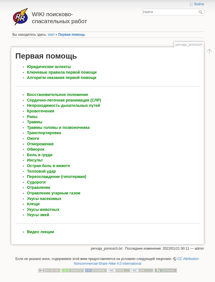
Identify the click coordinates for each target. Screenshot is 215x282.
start (51, 35)
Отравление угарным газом (53, 193)
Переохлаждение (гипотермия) (56, 176)
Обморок (35, 149)
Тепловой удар (41, 171)
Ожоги (33, 138)
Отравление (38, 187)
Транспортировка (44, 133)
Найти (201, 12)
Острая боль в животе (48, 165)
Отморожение (40, 144)
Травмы (34, 122)
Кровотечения (40, 111)
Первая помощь (71, 35)
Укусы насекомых (44, 198)
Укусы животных (43, 209)
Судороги (36, 182)
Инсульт (35, 160)
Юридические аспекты (49, 66)
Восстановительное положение (57, 94)
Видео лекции (40, 232)
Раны (32, 116)
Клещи (33, 204)
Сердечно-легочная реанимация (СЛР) (64, 100)
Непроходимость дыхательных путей (63, 105)
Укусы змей (38, 215)
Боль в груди (39, 155)
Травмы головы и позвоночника (58, 127)
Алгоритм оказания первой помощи (61, 77)
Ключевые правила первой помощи (62, 72)
